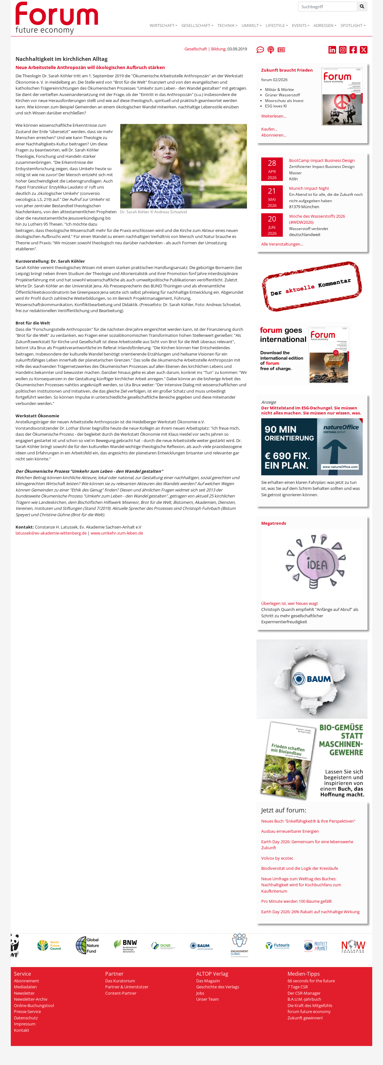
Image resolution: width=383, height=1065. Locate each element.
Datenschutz (26, 1018)
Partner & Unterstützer (126, 987)
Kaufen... (269, 129)
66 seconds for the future (311, 981)
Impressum (25, 1024)
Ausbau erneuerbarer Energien (290, 831)
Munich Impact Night (309, 188)
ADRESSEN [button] (324, 25)
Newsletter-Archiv (31, 999)
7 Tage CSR (298, 987)
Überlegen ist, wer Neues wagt (289, 603)
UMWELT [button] (250, 25)
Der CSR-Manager (304, 993)
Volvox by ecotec (277, 858)
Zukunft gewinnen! (305, 1018)
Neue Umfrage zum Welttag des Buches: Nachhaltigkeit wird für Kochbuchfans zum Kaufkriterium (301, 885)
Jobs (200, 993)
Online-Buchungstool (34, 1005)
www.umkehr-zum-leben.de (117, 533)
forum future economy (309, 1011)
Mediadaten (25, 987)
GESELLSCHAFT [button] (195, 25)
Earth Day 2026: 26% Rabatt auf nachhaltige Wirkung (310, 911)
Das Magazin (208, 981)
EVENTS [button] (299, 25)
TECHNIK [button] (226, 25)
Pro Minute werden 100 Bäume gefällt (296, 901)
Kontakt (21, 1030)
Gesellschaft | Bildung (205, 49)
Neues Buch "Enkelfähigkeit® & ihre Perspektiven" (308, 821)
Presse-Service (27, 1011)
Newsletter (24, 993)
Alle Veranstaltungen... (282, 244)
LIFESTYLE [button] (275, 25)
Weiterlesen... (273, 116)
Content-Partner (120, 993)
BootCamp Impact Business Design (322, 160)
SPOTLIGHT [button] (351, 25)
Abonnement (26, 981)
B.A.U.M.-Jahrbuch (304, 999)
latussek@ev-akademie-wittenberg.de (51, 533)
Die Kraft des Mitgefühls (310, 1005)
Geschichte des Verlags (217, 987)
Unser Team (207, 999)
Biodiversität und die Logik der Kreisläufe (299, 868)
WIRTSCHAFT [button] (162, 25)
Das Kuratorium (120, 981)
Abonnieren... (273, 135)
